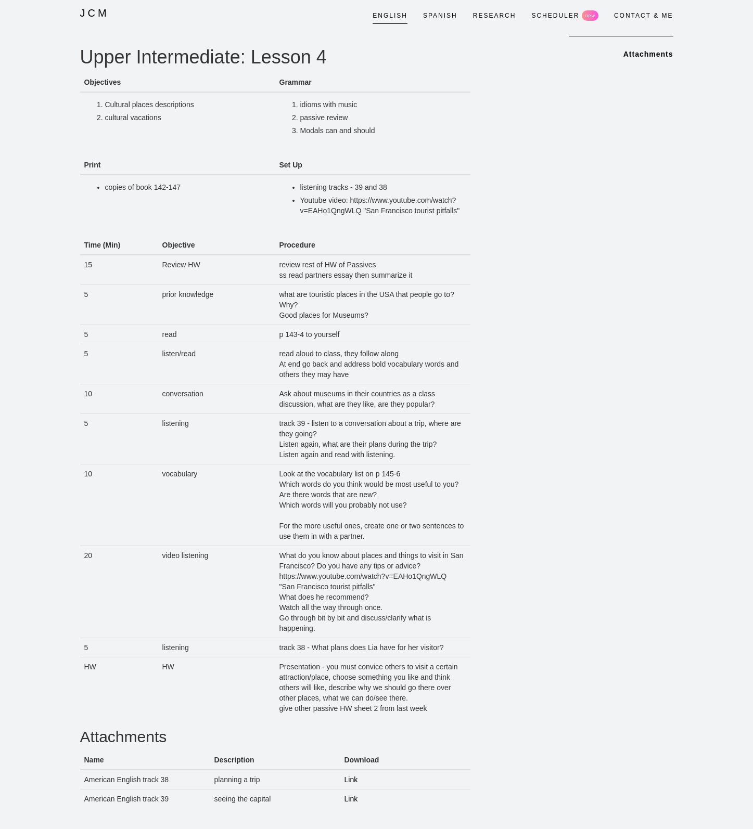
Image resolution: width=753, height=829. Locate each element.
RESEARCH (494, 15)
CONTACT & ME (643, 15)
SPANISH (440, 15)
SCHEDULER (564, 15)
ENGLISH (390, 15)
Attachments (648, 54)
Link (351, 779)
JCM (94, 13)
